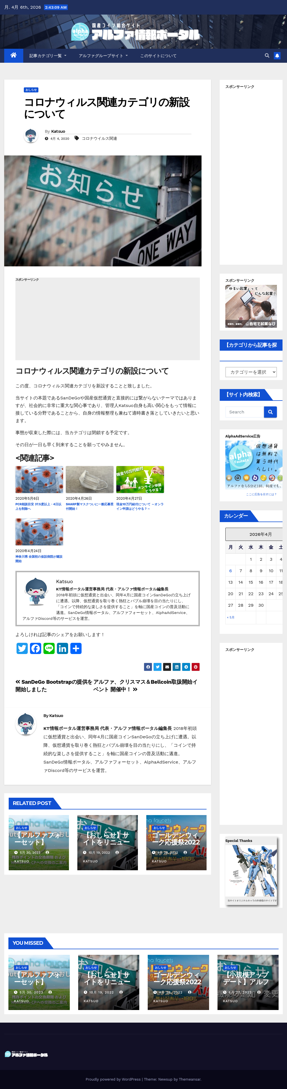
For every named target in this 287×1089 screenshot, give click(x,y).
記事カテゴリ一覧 (47, 55)
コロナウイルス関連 (99, 138)
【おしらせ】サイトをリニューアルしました (106, 842)
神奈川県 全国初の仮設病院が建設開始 (39, 559)
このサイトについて (158, 55)
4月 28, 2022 (171, 992)
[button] (267, 55)
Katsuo (58, 131)
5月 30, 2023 (31, 992)
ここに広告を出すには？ (261, 494)
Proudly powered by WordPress (113, 1079)
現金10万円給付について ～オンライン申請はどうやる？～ (140, 506)
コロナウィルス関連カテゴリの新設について (106, 108)
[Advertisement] (107, 321)
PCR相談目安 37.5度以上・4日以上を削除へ (38, 506)
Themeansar (189, 1079)
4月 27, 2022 (240, 992)
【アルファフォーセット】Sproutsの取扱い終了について (37, 845)
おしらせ (31, 89)
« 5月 (231, 617)
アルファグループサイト (103, 55)
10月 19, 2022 (101, 992)
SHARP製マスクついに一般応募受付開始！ (90, 506)
